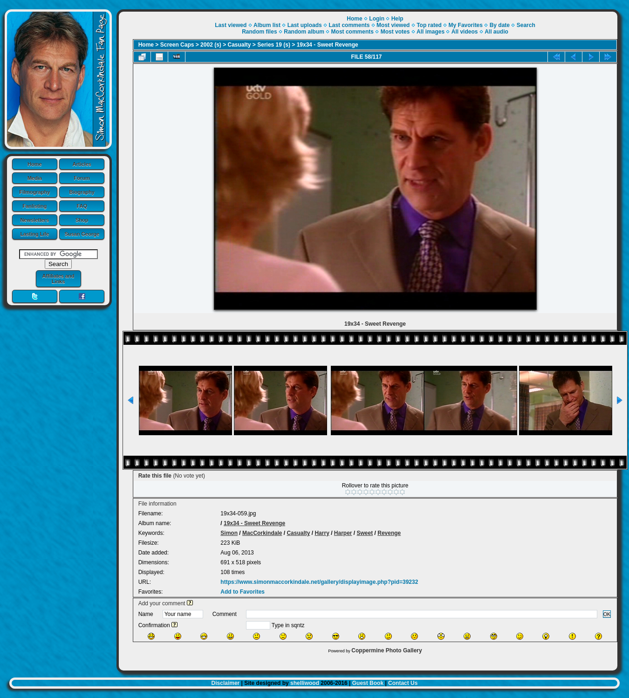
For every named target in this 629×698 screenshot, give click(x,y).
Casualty (239, 44)
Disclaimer (226, 683)
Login (376, 18)
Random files (259, 31)
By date (500, 25)
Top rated (429, 25)
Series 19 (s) (273, 44)
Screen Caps (177, 44)
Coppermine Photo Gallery (386, 650)
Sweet (365, 533)
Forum (82, 178)
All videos (464, 31)
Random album (304, 31)
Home (34, 164)
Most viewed (393, 25)
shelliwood (304, 683)
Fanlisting (34, 206)
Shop (82, 220)
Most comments (352, 31)
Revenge (389, 533)
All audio (496, 31)
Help (397, 18)
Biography (82, 192)
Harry (321, 533)
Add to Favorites (242, 592)
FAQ (81, 206)
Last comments (348, 25)
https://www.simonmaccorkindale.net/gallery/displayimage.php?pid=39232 (319, 582)
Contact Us (402, 683)
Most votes (395, 31)
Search (526, 25)
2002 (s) (210, 44)
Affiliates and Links (58, 278)
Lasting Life (34, 234)
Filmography (34, 192)
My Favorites (466, 25)
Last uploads (304, 25)
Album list (266, 25)
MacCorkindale (262, 533)
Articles (82, 164)
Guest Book (367, 683)
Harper (343, 533)
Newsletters (34, 220)
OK (607, 614)
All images (430, 31)
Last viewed (230, 25)
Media (34, 178)
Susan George (81, 234)
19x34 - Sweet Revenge (327, 44)
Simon (229, 533)
